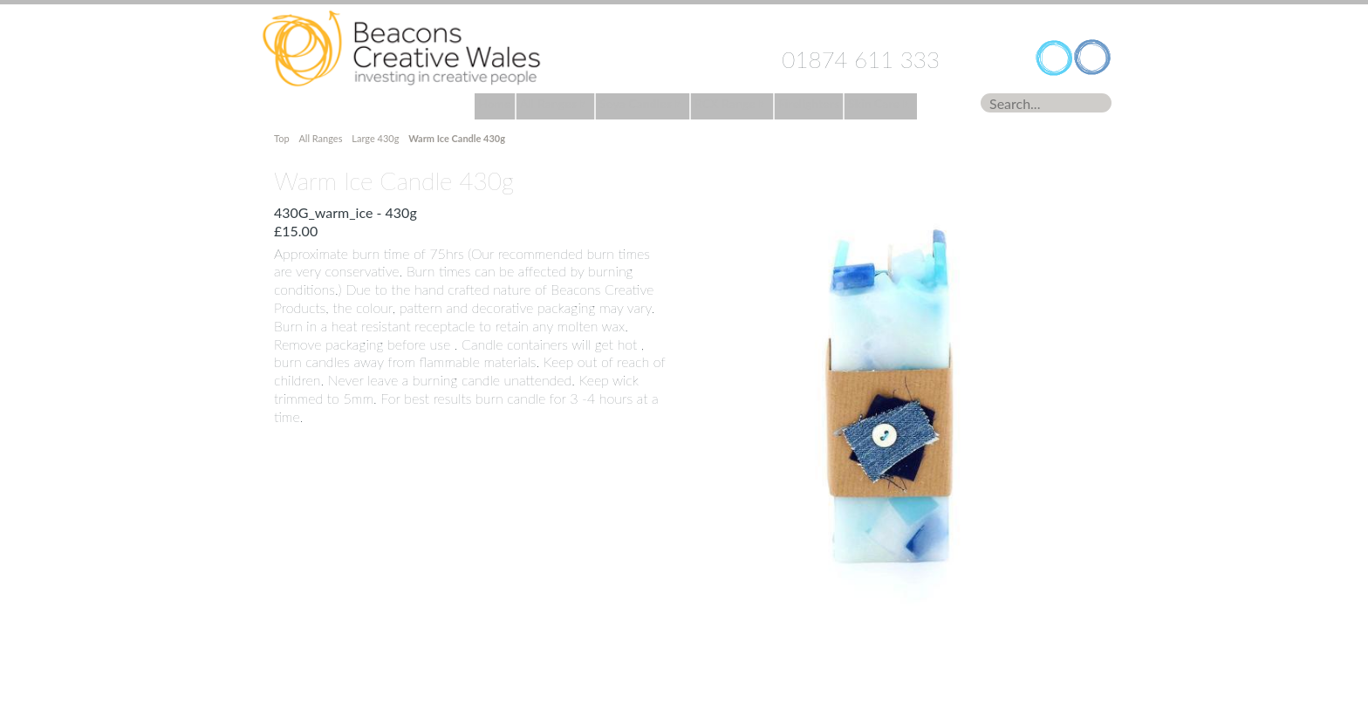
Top (282, 138)
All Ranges (320, 138)
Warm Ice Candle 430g (456, 138)
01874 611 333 (861, 59)
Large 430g (375, 138)
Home (401, 48)
